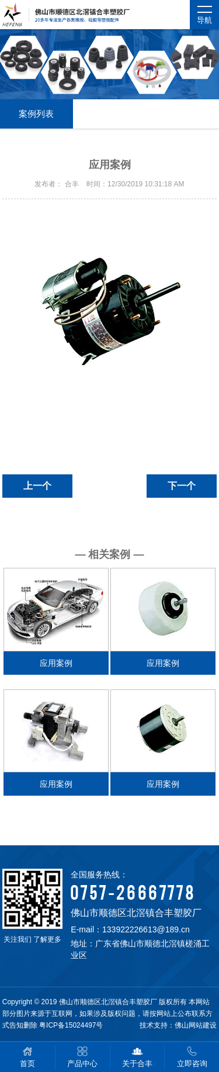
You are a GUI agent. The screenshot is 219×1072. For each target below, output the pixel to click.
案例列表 (36, 114)
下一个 (182, 486)
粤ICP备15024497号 (71, 1025)
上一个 (37, 486)
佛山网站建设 (196, 1025)
